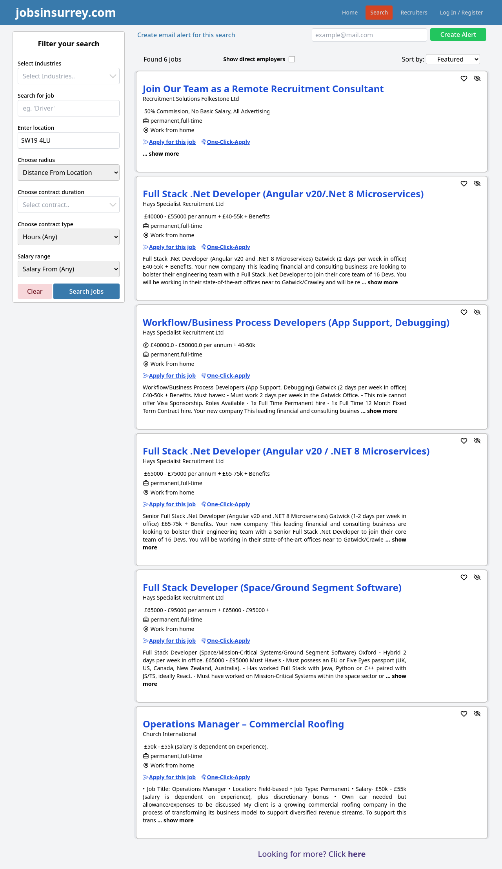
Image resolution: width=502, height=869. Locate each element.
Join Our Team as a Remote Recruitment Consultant (263, 88)
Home (350, 12)
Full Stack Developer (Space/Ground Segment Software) (272, 587)
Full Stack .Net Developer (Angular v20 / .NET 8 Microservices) (286, 450)
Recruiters (413, 12)
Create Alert (458, 34)
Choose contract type (45, 224)
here (357, 854)
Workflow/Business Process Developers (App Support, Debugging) (296, 322)
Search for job (36, 95)
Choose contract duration (51, 192)
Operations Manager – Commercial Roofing (243, 723)
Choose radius (36, 160)
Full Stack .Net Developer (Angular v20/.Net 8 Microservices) (283, 193)
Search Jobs (86, 291)
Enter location (36, 127)
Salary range (34, 256)
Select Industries (39, 63)
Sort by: (413, 59)
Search (379, 12)
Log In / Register (461, 12)
